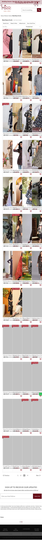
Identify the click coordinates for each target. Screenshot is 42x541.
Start (39, 523)
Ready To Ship (14, 23)
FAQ (31, 534)
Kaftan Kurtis (22, 23)
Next (37, 475)
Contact (10, 534)
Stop (41, 523)
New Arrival (5, 23)
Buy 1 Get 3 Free (31, 23)
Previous (7, 475)
